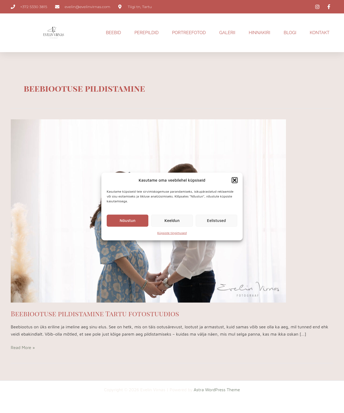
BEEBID (113, 32)
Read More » (23, 347)
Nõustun (127, 220)
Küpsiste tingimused (172, 233)
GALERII (227, 32)
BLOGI (290, 32)
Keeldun (172, 220)
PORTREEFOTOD (189, 32)
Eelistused (216, 220)
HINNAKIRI (259, 32)
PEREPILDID (146, 32)
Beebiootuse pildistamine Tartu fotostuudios (96, 313)
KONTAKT (319, 32)
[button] (234, 180)
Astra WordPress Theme (216, 389)
